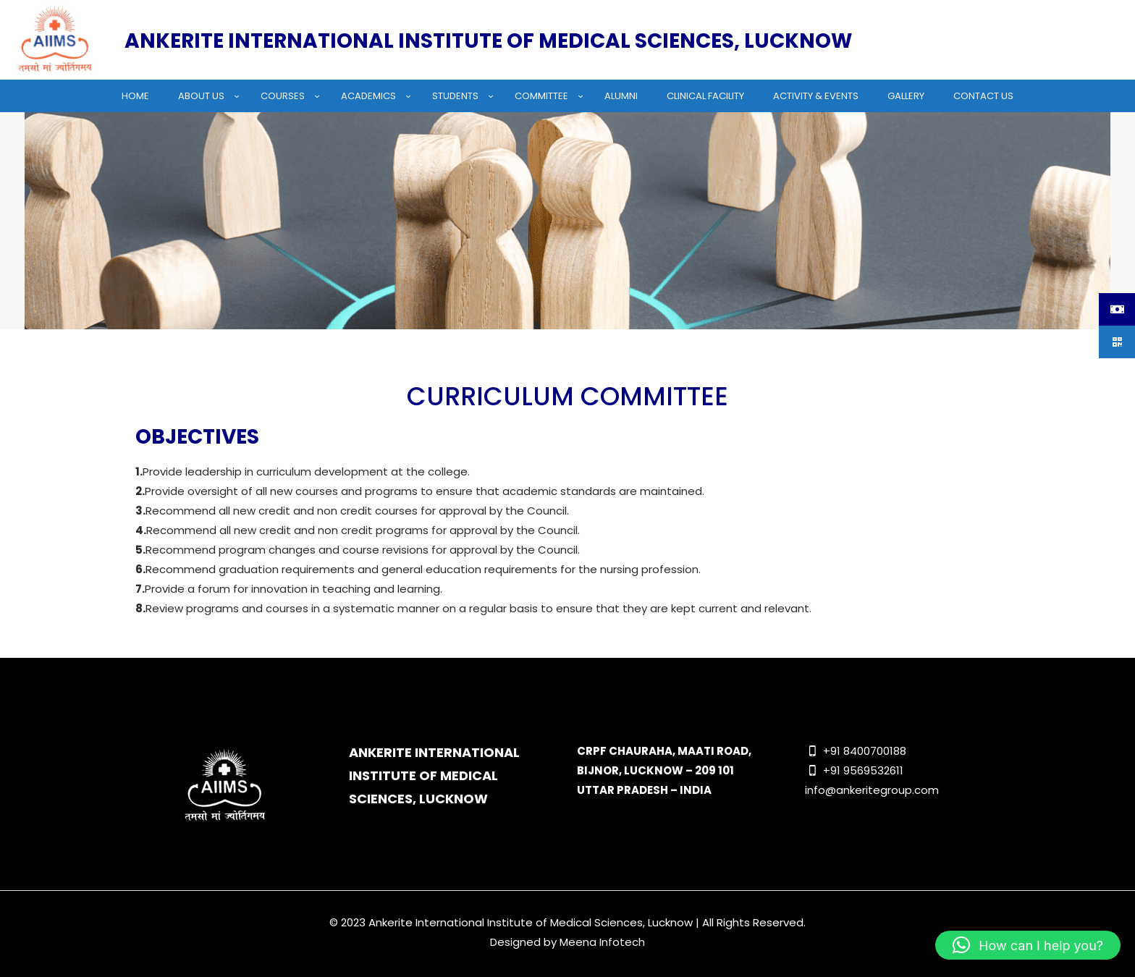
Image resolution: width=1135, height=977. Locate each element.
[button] (1028, 945)
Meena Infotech (602, 941)
